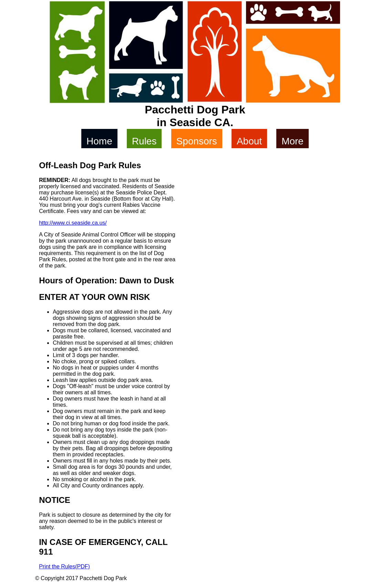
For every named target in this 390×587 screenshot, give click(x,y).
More (292, 141)
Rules (144, 141)
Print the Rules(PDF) (64, 566)
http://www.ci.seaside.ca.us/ (73, 223)
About (249, 141)
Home (99, 141)
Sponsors (196, 141)
